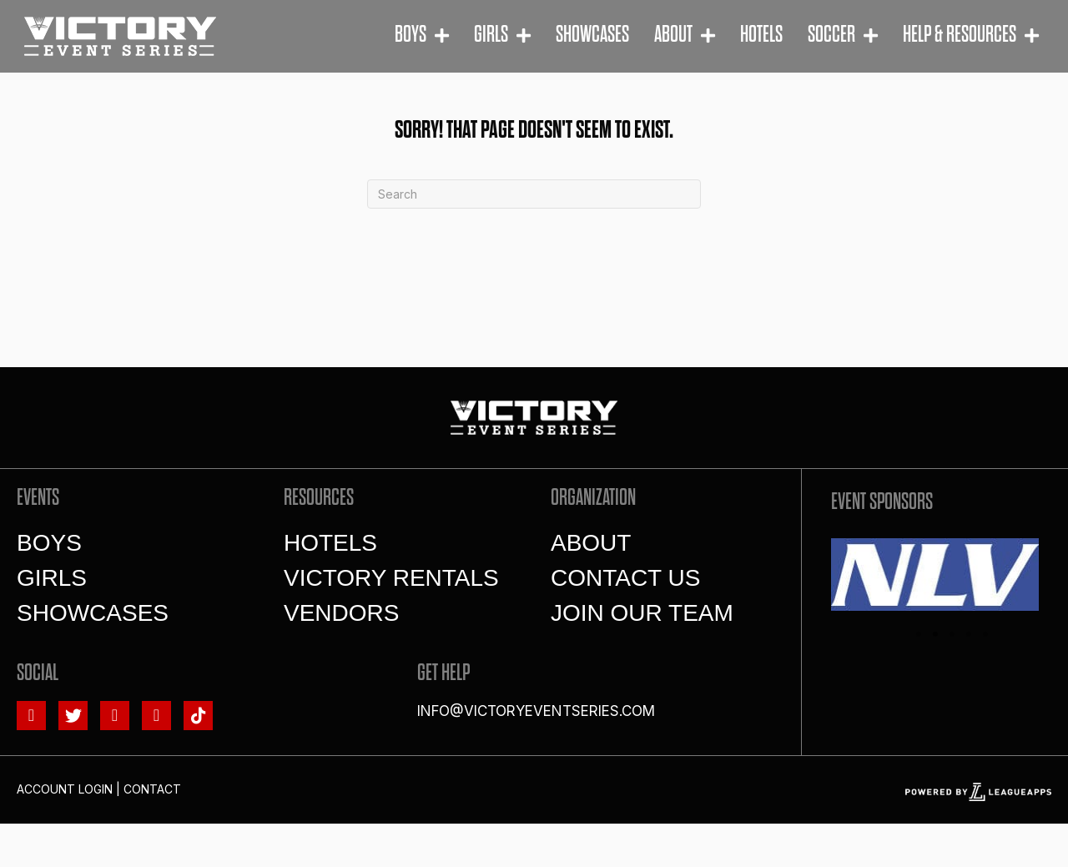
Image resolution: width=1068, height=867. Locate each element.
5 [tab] (985, 634)
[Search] (534, 194)
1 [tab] (918, 634)
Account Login (65, 789)
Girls (52, 578)
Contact (152, 789)
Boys (49, 543)
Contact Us (625, 578)
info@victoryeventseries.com (536, 711)
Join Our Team (642, 613)
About (591, 543)
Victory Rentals (391, 578)
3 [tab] (952, 634)
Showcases (93, 613)
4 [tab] (968, 634)
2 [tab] (935, 634)
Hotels (330, 543)
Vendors (341, 613)
